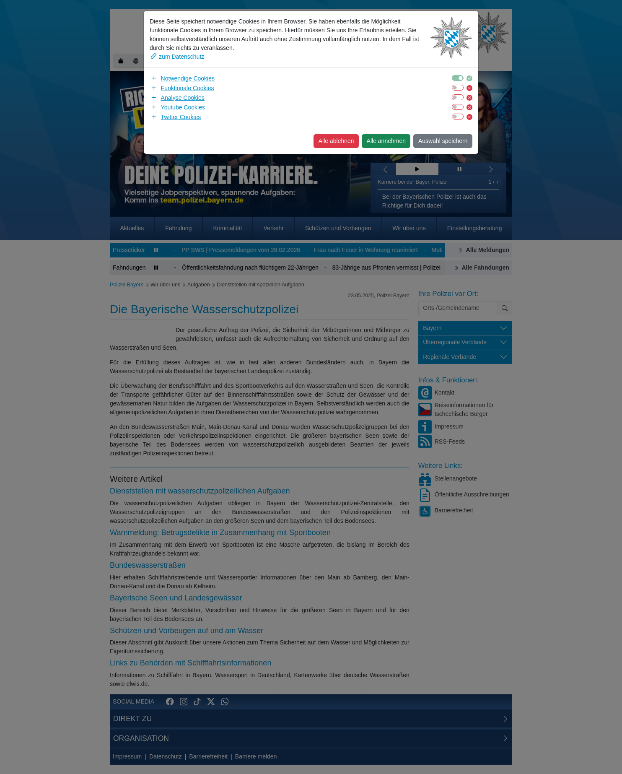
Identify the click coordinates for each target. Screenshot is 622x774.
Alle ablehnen (336, 141)
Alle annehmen (386, 141)
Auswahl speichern (443, 141)
